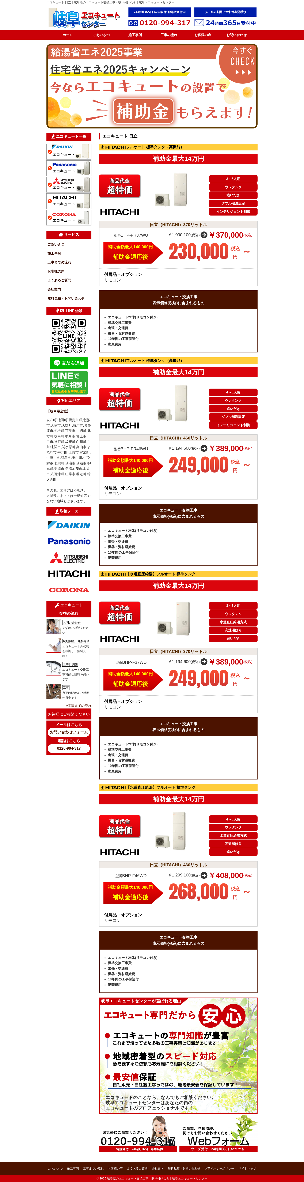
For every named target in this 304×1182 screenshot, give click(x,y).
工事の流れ (168, 35)
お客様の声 (202, 35)
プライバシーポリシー (219, 1168)
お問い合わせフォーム (69, 732)
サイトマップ (247, 1168)
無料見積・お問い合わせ (66, 298)
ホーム (67, 35)
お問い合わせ (236, 35)
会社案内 (54, 289)
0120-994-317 (69, 748)
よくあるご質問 (59, 280)
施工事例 (135, 35)
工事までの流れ (59, 262)
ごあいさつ (101, 35)
